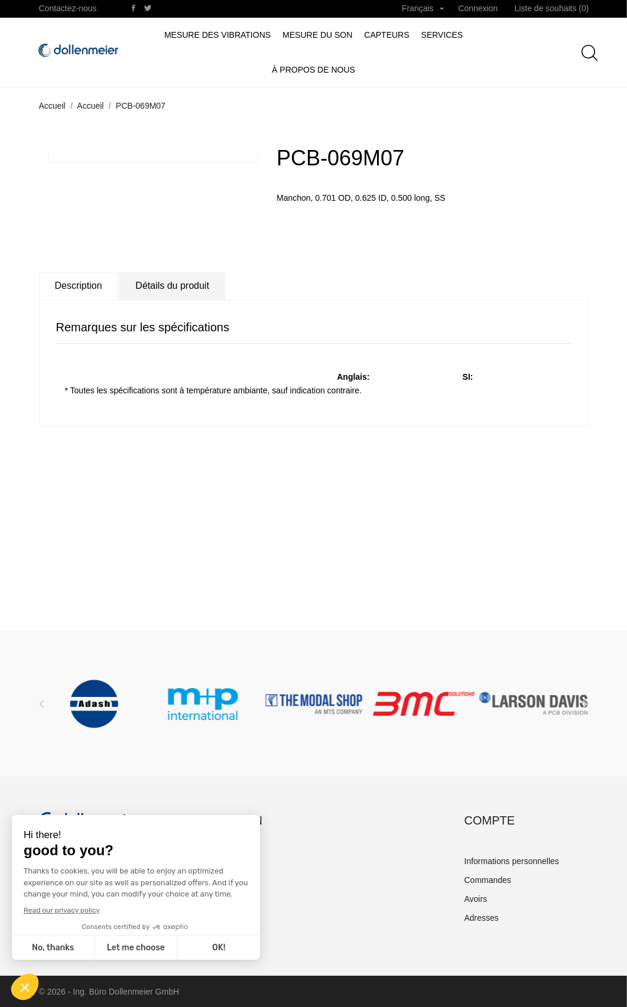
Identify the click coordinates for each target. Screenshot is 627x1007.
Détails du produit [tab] (172, 286)
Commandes (487, 880)
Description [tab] (78, 286)
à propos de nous (313, 69)
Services (442, 35)
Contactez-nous (68, 8)
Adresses (481, 918)
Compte (489, 820)
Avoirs (476, 899)
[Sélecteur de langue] (423, 8)
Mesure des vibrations (217, 35)
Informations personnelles (511, 861)
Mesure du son (317, 35)
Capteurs (386, 35)
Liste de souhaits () (551, 8)
